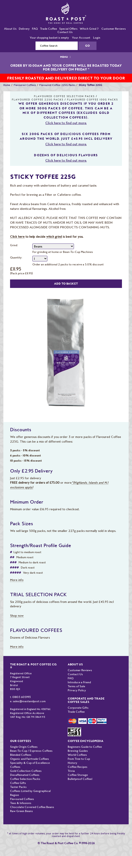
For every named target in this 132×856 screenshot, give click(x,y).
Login (96, 37)
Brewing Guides (78, 750)
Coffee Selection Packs (25, 779)
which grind (54, 236)
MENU (66, 56)
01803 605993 (21, 697)
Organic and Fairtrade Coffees (29, 758)
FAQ (35, 28)
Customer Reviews (113, 28)
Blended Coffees (20, 754)
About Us (10, 28)
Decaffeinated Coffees (24, 775)
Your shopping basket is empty (49, 37)
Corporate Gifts (78, 707)
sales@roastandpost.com (29, 701)
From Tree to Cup (79, 758)
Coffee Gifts (18, 783)
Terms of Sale (76, 686)
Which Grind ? (89, 28)
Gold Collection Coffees (26, 771)
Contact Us (65, 32)
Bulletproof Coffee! (80, 779)
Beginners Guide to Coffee (85, 746)
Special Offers (68, 28)
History (72, 762)
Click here (17, 236)
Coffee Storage (78, 775)
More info (16, 580)
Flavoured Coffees (25, 85)
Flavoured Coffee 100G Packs (92, 99)
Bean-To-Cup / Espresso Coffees (31, 750)
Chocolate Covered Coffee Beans (32, 807)
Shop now (17, 615)
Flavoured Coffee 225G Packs (57, 85)
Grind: (14, 245)
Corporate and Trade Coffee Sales (86, 700)
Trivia (71, 771)
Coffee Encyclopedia (85, 741)
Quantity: (16, 257)
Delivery (24, 28)
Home (6, 85)
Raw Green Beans (21, 811)
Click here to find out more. (66, 123)
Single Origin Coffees (24, 746)
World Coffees (77, 754)
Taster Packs (18, 787)
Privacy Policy (77, 690)
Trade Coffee (48, 28)
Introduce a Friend (79, 682)
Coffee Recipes (77, 767)
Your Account (81, 37)
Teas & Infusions (20, 803)
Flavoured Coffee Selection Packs (64, 96)
